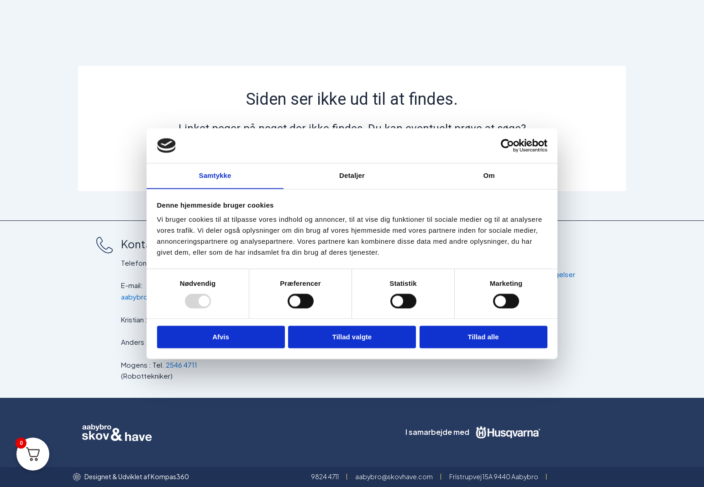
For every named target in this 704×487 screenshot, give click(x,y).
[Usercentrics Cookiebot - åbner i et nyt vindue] (507, 145)
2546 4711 (181, 364)
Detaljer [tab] (352, 175)
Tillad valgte (352, 337)
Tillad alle (483, 337)
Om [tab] (488, 175)
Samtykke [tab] (215, 175)
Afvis (220, 337)
